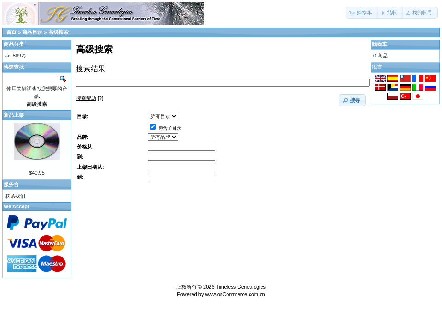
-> (7, 55)
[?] (89, 98)
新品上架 (14, 115)
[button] (362, 13)
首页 (11, 32)
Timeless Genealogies (241, 287)
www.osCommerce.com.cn (235, 294)
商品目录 (32, 32)
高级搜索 (58, 32)
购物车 (379, 44)
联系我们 (15, 196)
